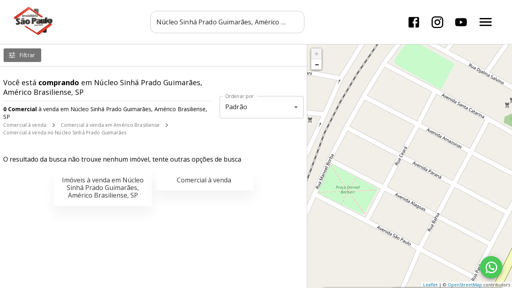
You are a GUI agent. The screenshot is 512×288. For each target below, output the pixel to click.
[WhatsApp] (491, 267)
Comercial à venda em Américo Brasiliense (110, 125)
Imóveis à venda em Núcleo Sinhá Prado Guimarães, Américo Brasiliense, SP (103, 188)
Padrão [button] (236, 106)
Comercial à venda (24, 125)
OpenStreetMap (465, 285)
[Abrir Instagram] (437, 22)
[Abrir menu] (485, 22)
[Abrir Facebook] (414, 22)
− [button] (317, 64)
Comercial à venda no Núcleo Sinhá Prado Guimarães (65, 132)
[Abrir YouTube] (461, 22)
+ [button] (316, 53)
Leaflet (430, 285)
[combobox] (228, 22)
